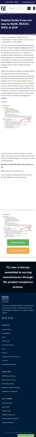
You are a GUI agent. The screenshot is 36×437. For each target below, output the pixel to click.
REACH (24, 48)
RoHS (17, 48)
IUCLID (9, 93)
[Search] (29, 8)
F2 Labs (25, 45)
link (18, 175)
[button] (34, 8)
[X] (3, 318)
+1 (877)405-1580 (11, 2)
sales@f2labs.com (28, 2)
